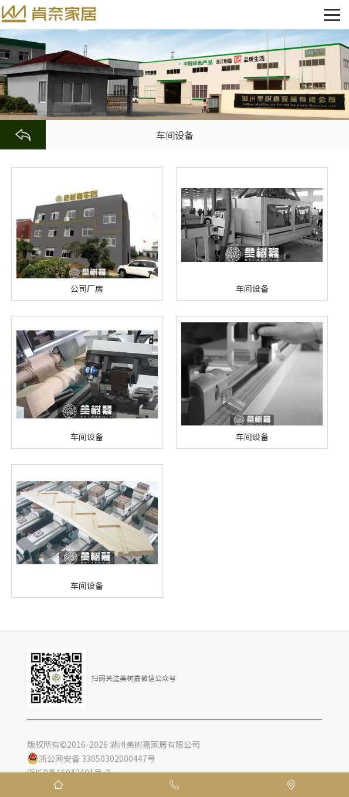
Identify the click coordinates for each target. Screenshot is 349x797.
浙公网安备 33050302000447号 (91, 758)
